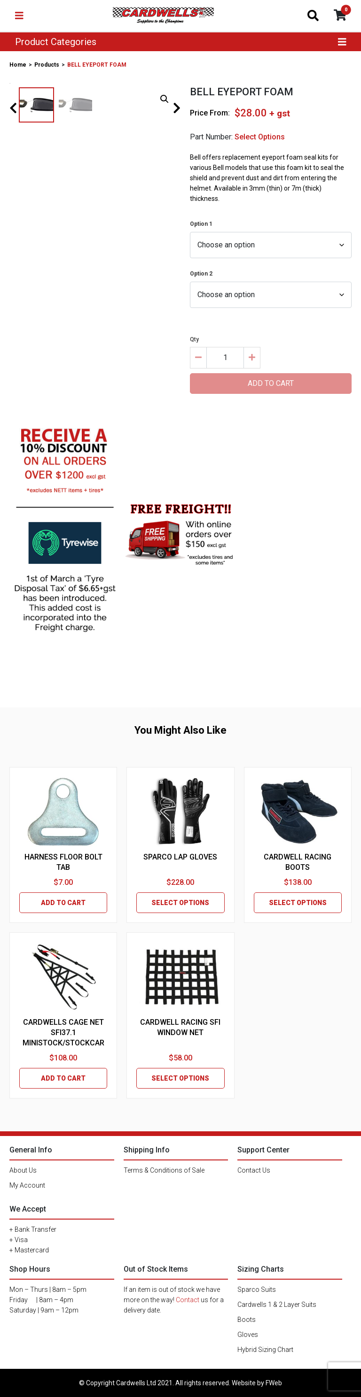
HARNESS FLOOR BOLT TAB (63, 862)
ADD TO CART (63, 902)
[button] (164, 99)
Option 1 (201, 224)
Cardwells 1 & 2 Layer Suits (276, 1304)
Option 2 (201, 273)
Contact (187, 1300)
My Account (27, 1185)
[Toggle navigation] (19, 15)
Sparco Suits (256, 1289)
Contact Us (253, 1170)
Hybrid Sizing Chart (265, 1349)
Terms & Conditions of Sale (164, 1170)
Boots (246, 1319)
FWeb (274, 1383)
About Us (23, 1170)
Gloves (247, 1334)
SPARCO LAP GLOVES (180, 856)
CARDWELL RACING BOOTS (297, 862)
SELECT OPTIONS (180, 902)
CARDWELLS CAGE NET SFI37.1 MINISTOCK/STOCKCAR (63, 1032)
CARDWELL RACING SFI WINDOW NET (180, 1027)
